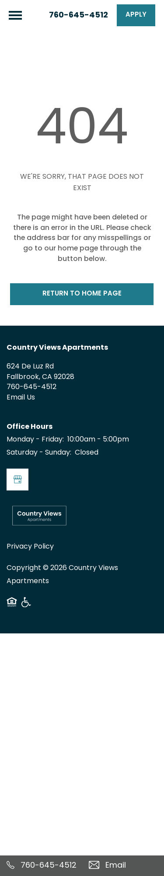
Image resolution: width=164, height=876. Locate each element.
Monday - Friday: (35, 439)
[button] (136, 15)
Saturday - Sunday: (39, 453)
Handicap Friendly (26, 605)
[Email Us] (123, 865)
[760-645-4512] (41, 865)
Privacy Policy (30, 547)
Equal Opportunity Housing (12, 605)
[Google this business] (17, 479)
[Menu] (15, 15)
